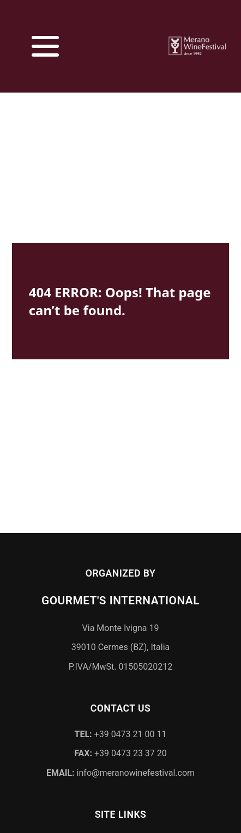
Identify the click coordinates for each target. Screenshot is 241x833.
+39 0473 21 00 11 (121, 731)
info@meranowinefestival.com (120, 770)
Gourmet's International (120, 598)
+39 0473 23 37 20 (120, 751)
